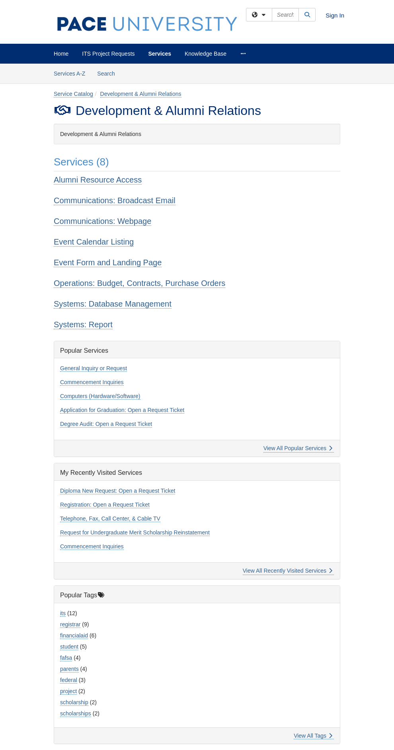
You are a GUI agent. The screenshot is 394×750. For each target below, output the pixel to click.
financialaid (74, 635)
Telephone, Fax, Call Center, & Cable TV (110, 518)
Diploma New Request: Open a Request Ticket (117, 491)
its (63, 613)
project (68, 691)
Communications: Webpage (102, 221)
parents (69, 669)
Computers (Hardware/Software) (100, 396)
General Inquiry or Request (93, 368)
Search (109, 73)
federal (68, 680)
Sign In (335, 15)
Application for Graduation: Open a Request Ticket (122, 410)
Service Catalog (73, 94)
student (69, 646)
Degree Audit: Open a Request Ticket (106, 424)
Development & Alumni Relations (140, 94)
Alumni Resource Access (98, 179)
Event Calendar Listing (94, 241)
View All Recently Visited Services (287, 570)
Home (61, 54)
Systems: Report (83, 324)
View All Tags (313, 736)
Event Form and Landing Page (108, 262)
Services (159, 54)
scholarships (75, 713)
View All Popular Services (297, 448)
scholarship (74, 702)
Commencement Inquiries (92, 382)
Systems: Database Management (113, 303)
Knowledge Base (205, 54)
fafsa (66, 658)
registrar (70, 624)
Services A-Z (69, 73)
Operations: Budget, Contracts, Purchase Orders (139, 283)
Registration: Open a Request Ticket (105, 504)
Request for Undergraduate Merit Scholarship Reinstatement (135, 532)
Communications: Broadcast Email (115, 200)
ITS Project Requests (108, 54)
